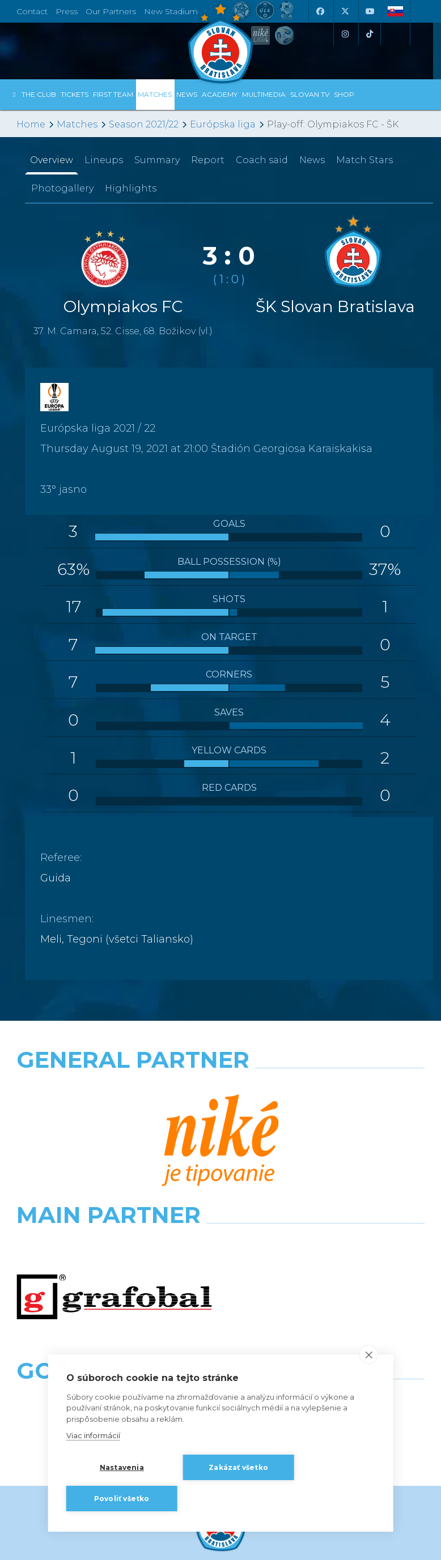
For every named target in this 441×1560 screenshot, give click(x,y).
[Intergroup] (114, 1188)
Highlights (130, 188)
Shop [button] (344, 94)
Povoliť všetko (122, 1498)
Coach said (262, 160)
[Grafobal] (114, 1138)
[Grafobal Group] (327, 1188)
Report (207, 160)
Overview (51, 160)
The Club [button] (39, 94)
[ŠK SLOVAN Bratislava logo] (220, 42)
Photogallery (62, 188)
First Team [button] (113, 94)
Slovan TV (309, 94)
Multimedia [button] (264, 94)
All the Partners (220, 1233)
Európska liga (223, 124)
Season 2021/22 (144, 124)
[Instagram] (344, 34)
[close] (368, 1354)
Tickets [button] (74, 94)
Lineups (103, 160)
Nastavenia (122, 1467)
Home (30, 124)
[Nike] (221, 1089)
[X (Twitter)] (344, 11)
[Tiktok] (369, 34)
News (186, 94)
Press (67, 11)
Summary (157, 160)
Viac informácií (93, 1435)
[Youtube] (369, 11)
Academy (220, 94)
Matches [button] (155, 94)
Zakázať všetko (238, 1467)
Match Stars (364, 160)
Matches (77, 124)
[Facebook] (319, 11)
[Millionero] (327, 1138)
